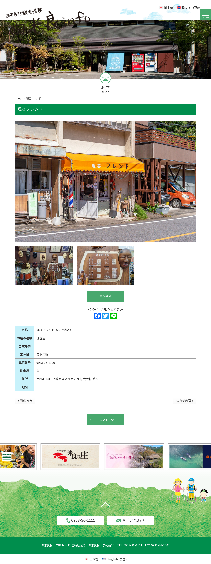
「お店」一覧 (102, 419)
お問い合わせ (130, 520)
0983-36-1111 (80, 520)
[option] (93, 456)
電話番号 (110, 296)
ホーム (20, 98)
